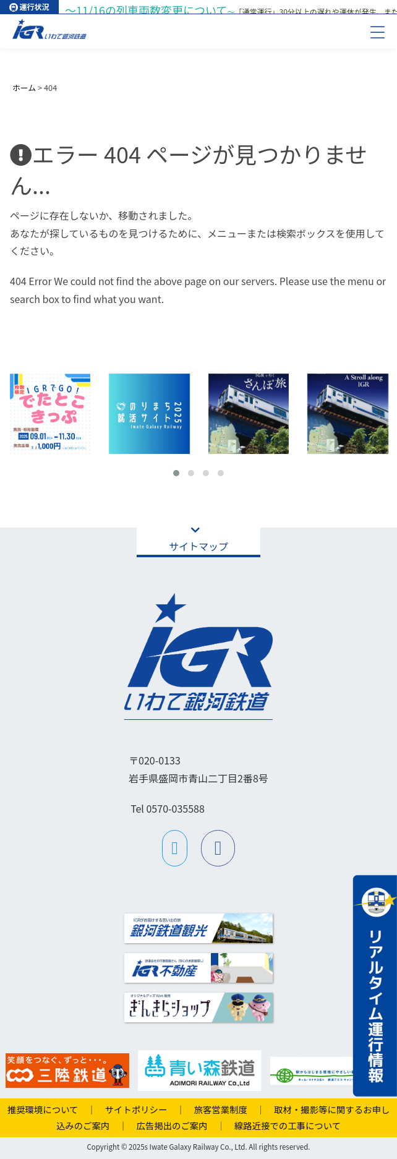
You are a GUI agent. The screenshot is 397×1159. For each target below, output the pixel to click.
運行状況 (29, 6)
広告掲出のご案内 (167, 1125)
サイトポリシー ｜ (140, 1109)
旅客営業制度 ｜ (225, 1109)
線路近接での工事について (283, 1125)
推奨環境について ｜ (51, 1109)
